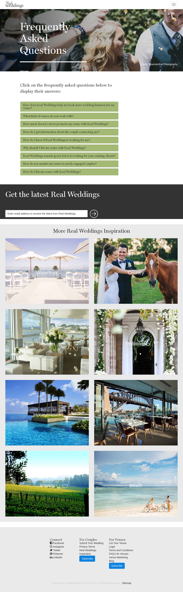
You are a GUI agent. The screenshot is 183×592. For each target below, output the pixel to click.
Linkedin (56, 557)
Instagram (57, 546)
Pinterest (56, 553)
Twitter (55, 550)
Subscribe (87, 558)
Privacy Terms (87, 546)
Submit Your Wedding (91, 543)
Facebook (57, 543)
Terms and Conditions (121, 550)
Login (112, 546)
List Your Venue (117, 543)
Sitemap (126, 583)
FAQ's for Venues (118, 553)
